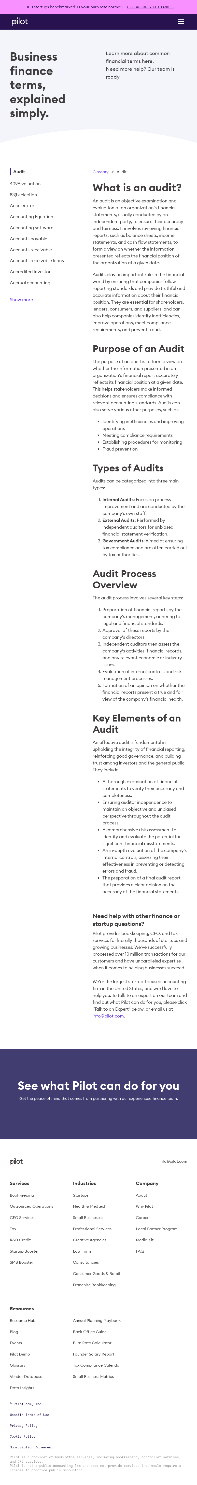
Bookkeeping (22, 1195)
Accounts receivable (31, 250)
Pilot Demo (20, 1354)
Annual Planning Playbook (97, 1320)
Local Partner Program (157, 1228)
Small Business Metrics (93, 1376)
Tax (13, 1228)
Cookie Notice (22, 1436)
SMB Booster (21, 1262)
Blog (14, 1331)
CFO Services (22, 1217)
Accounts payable (28, 238)
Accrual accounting (30, 282)
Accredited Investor (30, 271)
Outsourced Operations (31, 1206)
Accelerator (22, 205)
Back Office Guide (90, 1331)
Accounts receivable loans (37, 260)
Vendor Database (26, 1376)
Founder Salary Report (93, 1354)
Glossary (101, 171)
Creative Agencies (89, 1239)
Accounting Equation (31, 216)
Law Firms (82, 1251)
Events (16, 1342)
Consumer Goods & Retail (96, 1273)
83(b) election (23, 195)
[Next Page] (40, 300)
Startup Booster (24, 1251)
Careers (143, 1217)
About (141, 1195)
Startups (80, 1195)
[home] (26, 21)
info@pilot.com (108, 1016)
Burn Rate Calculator (92, 1342)
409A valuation (25, 183)
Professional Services (92, 1228)
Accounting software (31, 227)
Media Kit (145, 1239)
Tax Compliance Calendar (97, 1365)
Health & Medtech (89, 1206)
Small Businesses (88, 1217)
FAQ (140, 1251)
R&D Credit (20, 1239)
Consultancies (86, 1262)
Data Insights (22, 1387)
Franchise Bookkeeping (94, 1284)
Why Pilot (144, 1206)
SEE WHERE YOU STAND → (150, 7)
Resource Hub (22, 1320)
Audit (19, 171)
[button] (180, 22)
